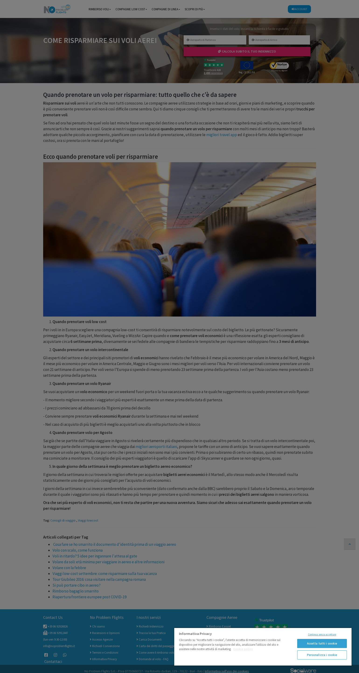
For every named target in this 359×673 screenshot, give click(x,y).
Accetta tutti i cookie (322, 643)
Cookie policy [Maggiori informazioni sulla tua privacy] (243, 649)
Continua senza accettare (322, 634)
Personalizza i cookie (322, 655)
